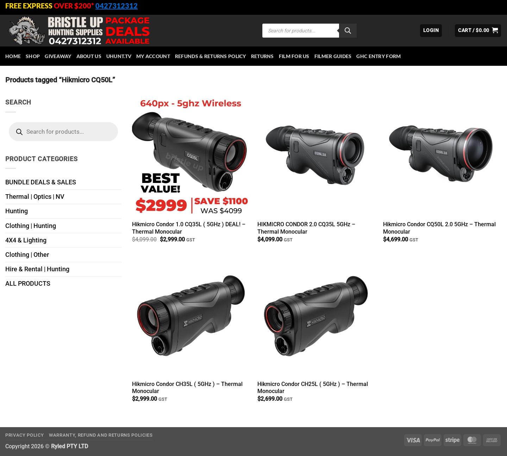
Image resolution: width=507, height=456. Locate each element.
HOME (13, 56)
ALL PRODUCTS (27, 283)
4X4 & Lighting (25, 240)
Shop (33, 56)
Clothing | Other (27, 254)
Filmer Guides (333, 56)
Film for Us (294, 56)
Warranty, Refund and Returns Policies (101, 435)
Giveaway (58, 56)
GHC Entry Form (378, 56)
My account (153, 56)
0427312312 (116, 5)
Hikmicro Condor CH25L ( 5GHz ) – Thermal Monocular (312, 388)
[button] (431, 30)
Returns (262, 56)
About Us (88, 56)
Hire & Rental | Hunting (37, 269)
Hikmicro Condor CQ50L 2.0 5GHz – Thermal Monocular (439, 228)
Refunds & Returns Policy (210, 56)
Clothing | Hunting (30, 225)
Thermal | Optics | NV (34, 196)
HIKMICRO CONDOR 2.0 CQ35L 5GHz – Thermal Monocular (306, 228)
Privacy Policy (24, 435)
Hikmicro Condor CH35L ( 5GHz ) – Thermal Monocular (187, 388)
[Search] (348, 31)
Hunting (16, 211)
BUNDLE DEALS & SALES (40, 182)
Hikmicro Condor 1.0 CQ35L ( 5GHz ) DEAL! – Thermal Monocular (188, 228)
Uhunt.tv (118, 56)
